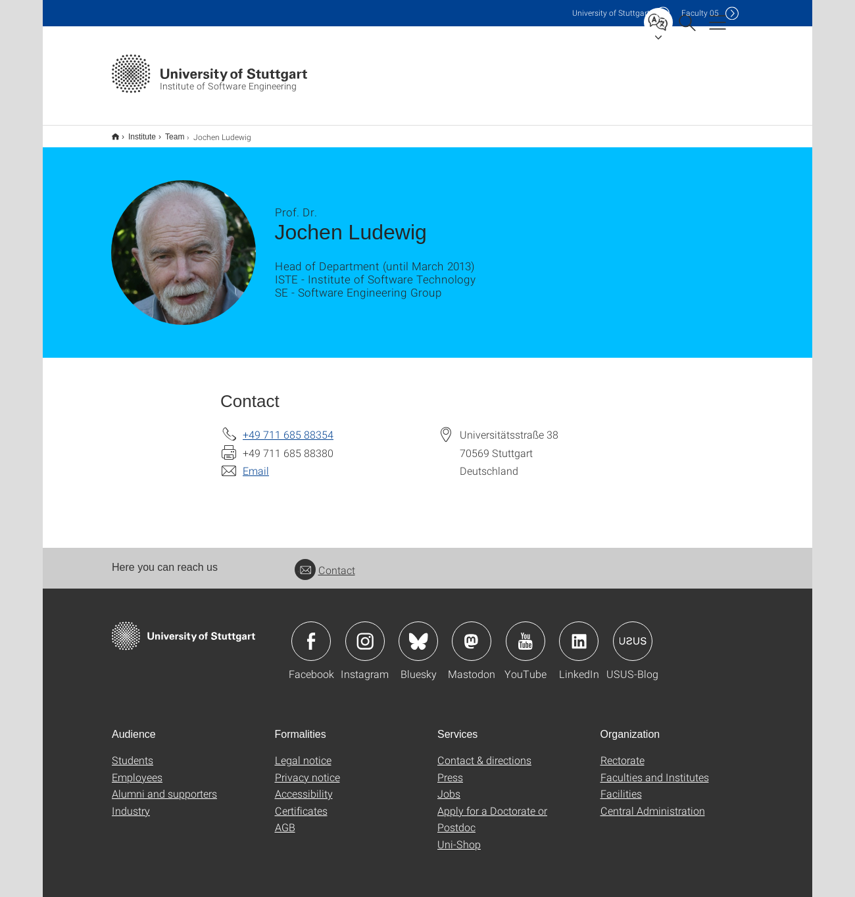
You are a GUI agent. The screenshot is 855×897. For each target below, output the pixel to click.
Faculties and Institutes (654, 768)
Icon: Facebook (311, 632)
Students (132, 751)
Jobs (448, 785)
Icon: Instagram (365, 632)
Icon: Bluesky (418, 632)
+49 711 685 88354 (288, 426)
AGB (285, 818)
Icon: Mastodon (471, 632)
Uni (611, 13)
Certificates (301, 802)
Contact (325, 561)
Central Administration (652, 802)
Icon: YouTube (525, 632)
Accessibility (304, 785)
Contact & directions (484, 751)
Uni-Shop (459, 835)
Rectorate (622, 751)
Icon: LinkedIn (578, 632)
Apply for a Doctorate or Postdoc (492, 810)
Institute (135, 132)
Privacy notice (307, 768)
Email (256, 462)
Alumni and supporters (164, 785)
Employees (137, 768)
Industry (131, 802)
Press (450, 768)
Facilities (621, 785)
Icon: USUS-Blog (632, 632)
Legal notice (303, 751)
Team (167, 132)
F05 (700, 13)
